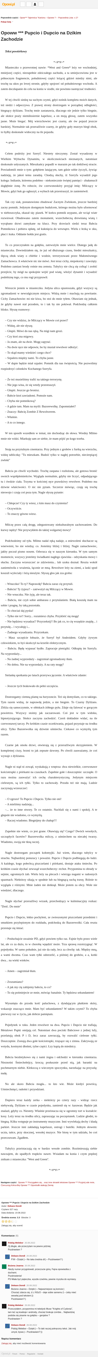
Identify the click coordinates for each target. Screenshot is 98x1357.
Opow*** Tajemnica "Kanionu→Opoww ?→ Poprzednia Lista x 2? (49, 18)
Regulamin (31, 1354)
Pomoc (22, 1354)
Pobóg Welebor (15, 1243)
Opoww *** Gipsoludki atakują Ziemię (37, 1185)
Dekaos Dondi (15, 1206)
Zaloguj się (6, 1343)
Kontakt (40, 1354)
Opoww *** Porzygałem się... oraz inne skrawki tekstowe (43, 1182)
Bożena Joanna (15, 1265)
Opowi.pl (8, 4)
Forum (14, 1354)
